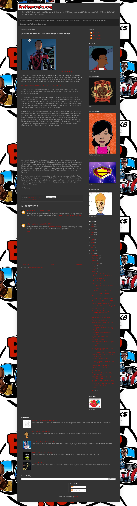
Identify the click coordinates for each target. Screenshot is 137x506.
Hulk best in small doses (99, 315)
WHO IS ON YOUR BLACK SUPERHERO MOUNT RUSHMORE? (103, 384)
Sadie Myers (30, 224)
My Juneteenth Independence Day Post (103, 306)
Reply (28, 218)
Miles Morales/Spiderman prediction (102, 286)
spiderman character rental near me (70, 216)
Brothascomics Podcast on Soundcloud (33, 24)
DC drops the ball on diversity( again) (103, 298)
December (95, 256)
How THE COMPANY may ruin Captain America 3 (103, 342)
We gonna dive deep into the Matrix (102, 276)
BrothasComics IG (26, 20)
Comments (75, 490)
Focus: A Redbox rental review (100, 273)
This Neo (94, 346)
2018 (92, 245)
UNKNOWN (30, 211)
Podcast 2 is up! (96, 283)
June (94, 271)
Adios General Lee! (97, 296)
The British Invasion (98, 339)
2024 (92, 230)
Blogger (76, 497)
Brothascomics (97, 35)
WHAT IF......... (95, 388)
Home (52, 265)
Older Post (79, 265)
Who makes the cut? (98, 281)
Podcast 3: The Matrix (38, 463)
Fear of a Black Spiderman (100, 320)
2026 (92, 224)
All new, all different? (98, 278)
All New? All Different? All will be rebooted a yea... (102, 374)
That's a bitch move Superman (101, 366)
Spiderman (36, 200)
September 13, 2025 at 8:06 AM (43, 224)
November (95, 258)
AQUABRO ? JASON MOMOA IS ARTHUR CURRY (101, 378)
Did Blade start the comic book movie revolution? (103, 362)
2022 (92, 235)
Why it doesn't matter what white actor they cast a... (102, 349)
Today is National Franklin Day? (41, 431)
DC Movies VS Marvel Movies (100, 359)
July (93, 269)
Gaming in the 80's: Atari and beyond (43, 453)
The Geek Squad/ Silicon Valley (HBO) (102, 301)
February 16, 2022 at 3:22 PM (42, 211)
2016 (92, 251)
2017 (92, 248)
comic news (29, 200)
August (94, 266)
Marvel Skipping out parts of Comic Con (103, 352)
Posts (73, 487)
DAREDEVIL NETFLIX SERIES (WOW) (103, 381)
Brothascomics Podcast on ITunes (68, 20)
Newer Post (25, 265)
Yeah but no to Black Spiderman (67, 71)
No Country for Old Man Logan (101, 318)
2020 (92, 240)
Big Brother (96, 33)
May (93, 391)
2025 (92, 227)
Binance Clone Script (55, 227)
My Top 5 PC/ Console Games (100, 337)
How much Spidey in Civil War (101, 294)
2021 (92, 238)
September (95, 263)
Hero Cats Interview (98, 325)
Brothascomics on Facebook (44, 20)
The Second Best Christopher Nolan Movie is (44, 421)
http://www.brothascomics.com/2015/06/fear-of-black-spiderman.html (43, 85)
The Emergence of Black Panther (101, 304)
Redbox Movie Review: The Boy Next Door (44, 442)
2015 (92, 253)
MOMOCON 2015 (97, 370)
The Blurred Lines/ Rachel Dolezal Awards (102, 333)
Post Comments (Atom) (36, 268)
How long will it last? (98, 309)
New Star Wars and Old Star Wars (102, 323)
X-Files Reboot (96, 330)
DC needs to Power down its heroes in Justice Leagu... (103, 355)
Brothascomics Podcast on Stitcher (94, 20)
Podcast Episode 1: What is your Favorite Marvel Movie (101, 312)
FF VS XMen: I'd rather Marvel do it (102, 291)
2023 (92, 232)
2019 (92, 243)
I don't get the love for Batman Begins (103, 328)
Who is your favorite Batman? (101, 368)
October (94, 261)
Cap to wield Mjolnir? (98, 288)
